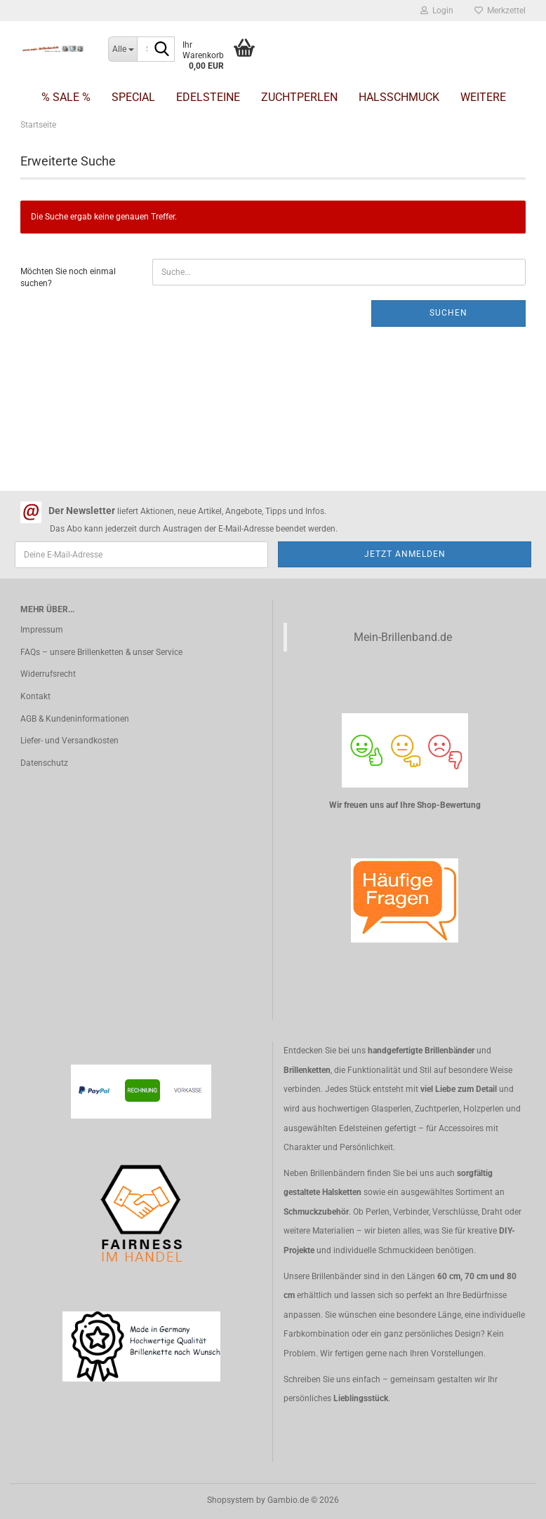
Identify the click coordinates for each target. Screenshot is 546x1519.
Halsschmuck (399, 97)
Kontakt (35, 696)
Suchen (448, 313)
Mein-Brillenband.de (403, 637)
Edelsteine (208, 97)
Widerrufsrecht (48, 674)
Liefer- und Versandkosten (69, 740)
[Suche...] (122, 49)
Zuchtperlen (299, 97)
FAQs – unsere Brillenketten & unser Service (101, 652)
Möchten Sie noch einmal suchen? (68, 277)
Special (133, 97)
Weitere (483, 97)
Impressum (41, 630)
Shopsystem (230, 1500)
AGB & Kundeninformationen (74, 719)
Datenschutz (44, 763)
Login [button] (436, 10)
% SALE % (66, 97)
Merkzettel (500, 10)
